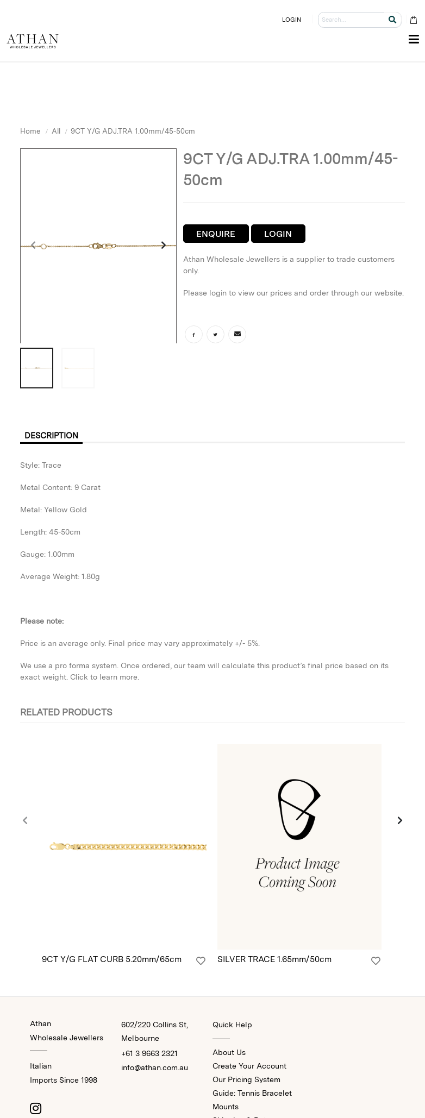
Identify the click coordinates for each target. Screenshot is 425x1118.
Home (30, 131)
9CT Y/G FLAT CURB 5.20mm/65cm (112, 960)
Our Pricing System (246, 1080)
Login (278, 234)
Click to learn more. (104, 677)
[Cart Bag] (413, 20)
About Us (229, 1053)
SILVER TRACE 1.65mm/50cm (274, 960)
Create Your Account (249, 1067)
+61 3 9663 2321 (149, 1054)
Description (53, 436)
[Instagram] (35, 1109)
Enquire (215, 234)
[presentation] (33, 246)
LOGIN (292, 19)
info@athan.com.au (154, 1068)
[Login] (201, 962)
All (56, 131)
